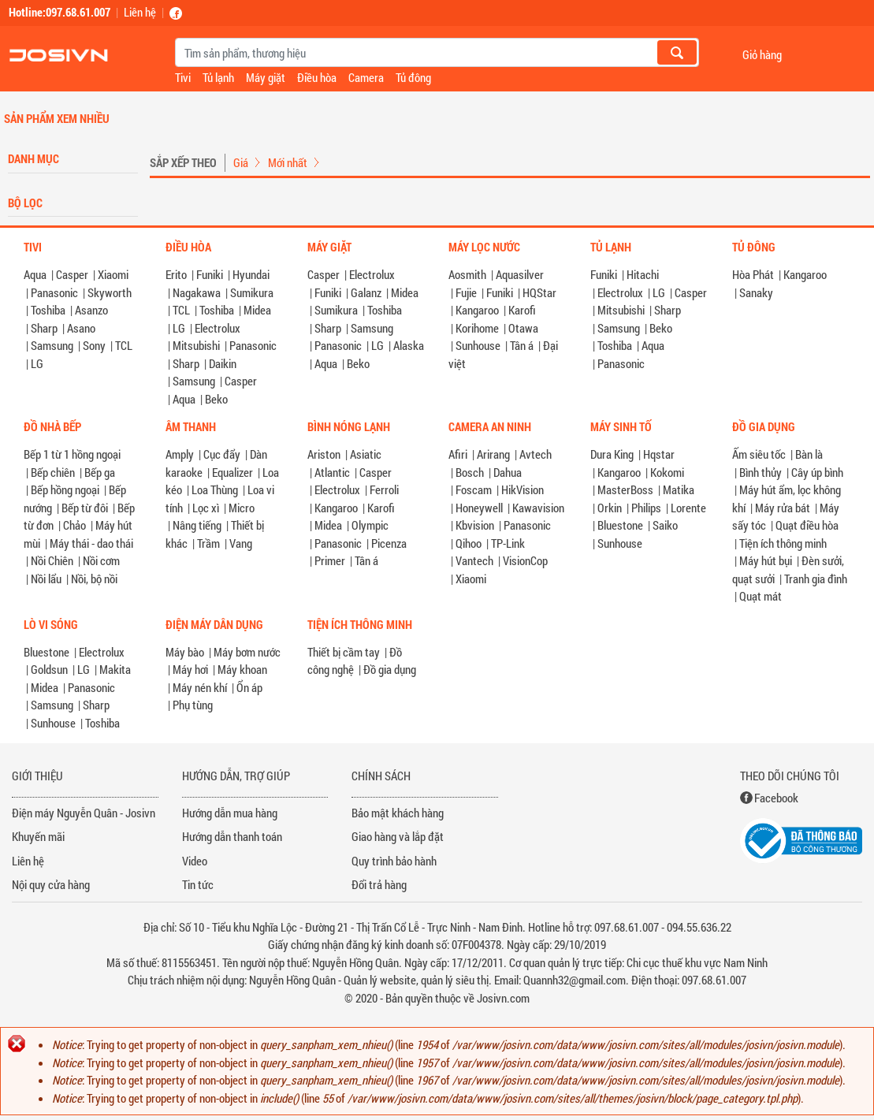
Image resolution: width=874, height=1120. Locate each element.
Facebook (776, 798)
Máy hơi (190, 669)
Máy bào (185, 652)
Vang (240, 543)
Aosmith (467, 274)
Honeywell (479, 507)
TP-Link (508, 543)
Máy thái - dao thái (91, 543)
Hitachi (643, 274)
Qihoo (469, 543)
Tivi (183, 77)
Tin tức (198, 884)
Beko (216, 399)
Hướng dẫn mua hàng (229, 812)
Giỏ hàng (762, 54)
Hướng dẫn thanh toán (232, 836)
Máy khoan (242, 669)
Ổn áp (249, 687)
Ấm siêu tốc (759, 454)
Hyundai (251, 274)
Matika (678, 489)
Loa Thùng (215, 489)
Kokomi (667, 472)
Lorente (688, 507)
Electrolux (217, 328)
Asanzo (91, 310)
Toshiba (48, 310)
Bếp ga (99, 472)
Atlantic (332, 472)
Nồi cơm (101, 560)
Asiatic (365, 454)
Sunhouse (478, 345)
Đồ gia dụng (389, 669)
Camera (366, 77)
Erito (176, 274)
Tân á (522, 345)
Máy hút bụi (765, 560)
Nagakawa (197, 292)
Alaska (408, 345)
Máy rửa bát (782, 507)
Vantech (474, 560)
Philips (646, 507)
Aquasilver (520, 274)
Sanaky (756, 292)
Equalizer (232, 472)
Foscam (474, 489)
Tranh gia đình (815, 578)
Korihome (477, 328)
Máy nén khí (200, 687)
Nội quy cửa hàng (51, 884)
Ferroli (384, 489)
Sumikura (251, 292)
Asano (81, 328)
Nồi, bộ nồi (94, 578)
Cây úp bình (817, 472)
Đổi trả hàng (379, 884)
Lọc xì (205, 507)
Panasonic (54, 292)
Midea (257, 310)
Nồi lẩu (46, 578)
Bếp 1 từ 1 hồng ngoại (72, 454)
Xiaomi (113, 274)
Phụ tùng (193, 705)
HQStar (539, 292)
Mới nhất (287, 162)
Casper (72, 274)
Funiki (209, 274)
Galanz (366, 292)
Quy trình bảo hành (394, 861)
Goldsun (49, 669)
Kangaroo (477, 310)
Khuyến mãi (38, 836)
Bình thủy (760, 472)
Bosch (470, 472)
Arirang (493, 454)
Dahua (507, 472)
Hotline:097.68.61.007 (59, 12)
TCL (123, 345)
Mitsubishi (196, 345)
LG (37, 363)
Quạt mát (760, 596)
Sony (94, 345)
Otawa (523, 328)
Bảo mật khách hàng (397, 812)
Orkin (609, 507)
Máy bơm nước (247, 652)
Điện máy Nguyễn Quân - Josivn (83, 812)
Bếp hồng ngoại (65, 489)
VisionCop (525, 560)
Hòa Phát (753, 274)
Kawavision (538, 507)
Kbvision (475, 525)
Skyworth (109, 292)
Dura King (612, 454)
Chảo (74, 525)
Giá (240, 162)
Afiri (457, 454)
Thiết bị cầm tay (343, 652)
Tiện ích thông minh (783, 543)
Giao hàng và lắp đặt (397, 836)
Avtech (535, 454)
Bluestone (620, 525)
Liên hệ (140, 12)
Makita (115, 669)
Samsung (52, 345)
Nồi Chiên (52, 560)
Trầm (208, 543)
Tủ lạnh (218, 77)
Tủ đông (413, 77)
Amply (180, 454)
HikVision (522, 489)
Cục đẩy (221, 454)
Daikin (222, 363)
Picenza (389, 543)
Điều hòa (317, 77)
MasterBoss (625, 489)
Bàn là (809, 454)
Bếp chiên (53, 472)
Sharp (44, 328)
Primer (329, 560)
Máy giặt (265, 77)
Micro (242, 507)
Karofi (522, 310)
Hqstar (659, 454)
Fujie (466, 292)
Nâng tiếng (197, 525)
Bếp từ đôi (84, 507)
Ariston (323, 454)
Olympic (370, 525)
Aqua (35, 274)
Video (194, 861)
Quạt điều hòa (807, 525)
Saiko (665, 525)
